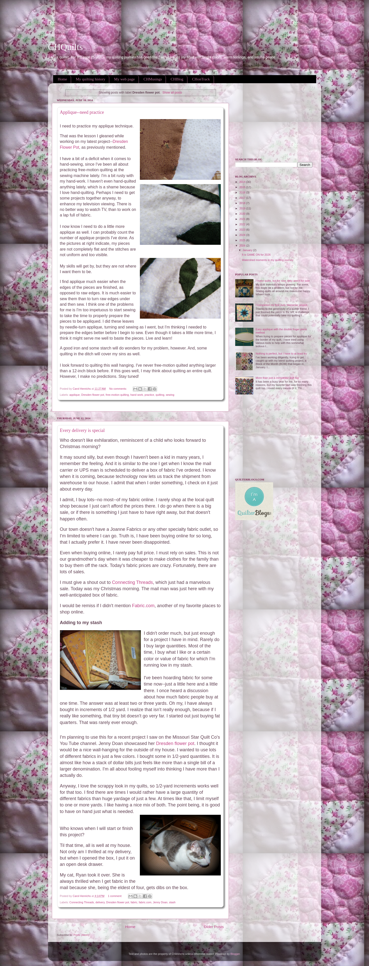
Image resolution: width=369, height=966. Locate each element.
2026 (242, 245)
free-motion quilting (117, 394)
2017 (242, 197)
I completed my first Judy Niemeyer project (281, 304)
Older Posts (214, 927)
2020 (242, 213)
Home (62, 79)
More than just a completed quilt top (277, 377)
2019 (242, 208)
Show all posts (172, 92)
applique (74, 394)
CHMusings (153, 79)
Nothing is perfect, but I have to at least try (281, 353)
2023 (242, 229)
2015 (242, 187)
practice (149, 394)
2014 (242, 181)
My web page (124, 79)
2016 (242, 192)
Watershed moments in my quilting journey (267, 259)
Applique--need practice (82, 112)
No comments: (118, 388)
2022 (242, 224)
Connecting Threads (132, 582)
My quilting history (90, 79)
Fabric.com (143, 605)
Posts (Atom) (81, 934)
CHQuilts (65, 47)
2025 (242, 240)
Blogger (235, 953)
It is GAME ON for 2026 (256, 254)
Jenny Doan (160, 902)
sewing (170, 394)
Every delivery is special (82, 430)
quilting (160, 394)
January (248, 250)
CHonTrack (201, 79)
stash (172, 902)
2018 (242, 203)
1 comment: (115, 895)
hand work (137, 394)
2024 (242, 234)
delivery (99, 902)
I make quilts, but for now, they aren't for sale (283, 280)
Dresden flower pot (92, 394)
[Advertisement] (92, 11)
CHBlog (177, 79)
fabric (134, 902)
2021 (242, 219)
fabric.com (145, 902)
